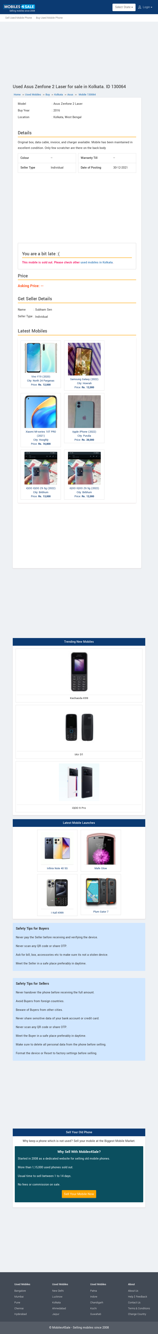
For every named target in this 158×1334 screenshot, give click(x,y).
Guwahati (95, 1314)
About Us (133, 1291)
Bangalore (20, 1291)
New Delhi (58, 1291)
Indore (93, 1297)
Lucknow (57, 1297)
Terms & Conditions (139, 1308)
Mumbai (19, 1297)
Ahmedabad (59, 1308)
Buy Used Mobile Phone (49, 18)
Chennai (19, 1308)
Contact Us (134, 1302)
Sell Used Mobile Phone (18, 18)
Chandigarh (96, 1302)
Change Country (137, 1314)
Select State (124, 7)
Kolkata (56, 1302)
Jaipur (55, 1314)
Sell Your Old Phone (79, 1132)
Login (145, 7)
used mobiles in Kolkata (97, 262)
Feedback (141, 1297)
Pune (17, 1302)
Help (130, 1297)
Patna (93, 1291)
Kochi (93, 1308)
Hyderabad (20, 1314)
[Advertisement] (79, 52)
